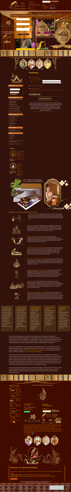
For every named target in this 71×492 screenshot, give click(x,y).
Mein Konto (45, 8)
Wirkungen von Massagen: (31, 225)
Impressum (42, 11)
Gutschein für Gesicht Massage (14, 110)
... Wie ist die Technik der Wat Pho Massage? (32, 351)
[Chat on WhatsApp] (27, 412)
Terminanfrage (47, 11)
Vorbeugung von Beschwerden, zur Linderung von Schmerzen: (38, 270)
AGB (39, 11)
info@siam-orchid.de (33, 9)
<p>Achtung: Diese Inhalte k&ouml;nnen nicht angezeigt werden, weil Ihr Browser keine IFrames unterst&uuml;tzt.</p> (23, 26)
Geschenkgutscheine (41, 15)
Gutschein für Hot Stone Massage (14, 106)
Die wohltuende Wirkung (24, 15)
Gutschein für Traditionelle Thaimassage (16, 99)
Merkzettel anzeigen (46, 6)
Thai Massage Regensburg (32, 11)
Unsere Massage (15, 15)
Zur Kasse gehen (45, 7)
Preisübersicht (53, 11)
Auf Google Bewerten (17, 82)
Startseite (25, 11)
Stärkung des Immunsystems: (32, 281)
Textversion (34, 13)
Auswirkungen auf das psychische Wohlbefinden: (35, 247)
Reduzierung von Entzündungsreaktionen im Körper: (36, 292)
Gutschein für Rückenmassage (14, 108)
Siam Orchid (48, 15)
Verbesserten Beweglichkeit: (32, 236)
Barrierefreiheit (14, 478)
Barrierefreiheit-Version (19, 11)
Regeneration (33, 15)
